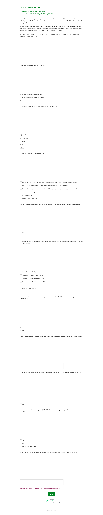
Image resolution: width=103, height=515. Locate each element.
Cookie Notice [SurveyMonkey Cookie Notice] (53, 510)
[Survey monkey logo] (51, 501)
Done (51, 494)
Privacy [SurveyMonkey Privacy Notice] (48, 510)
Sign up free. (58, 502)
